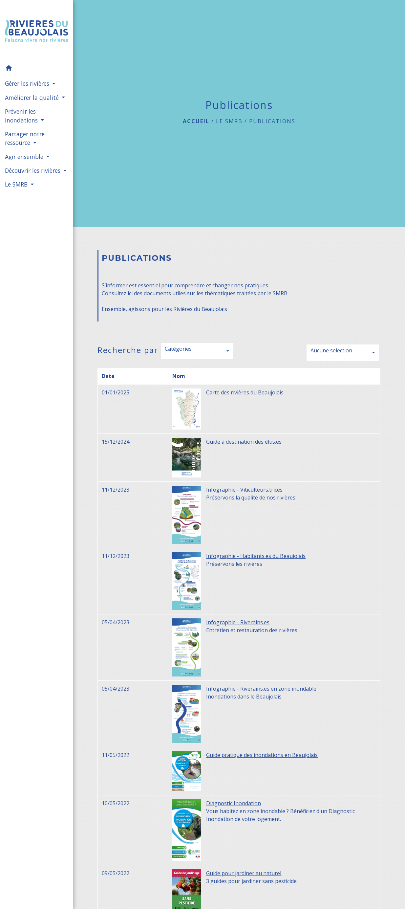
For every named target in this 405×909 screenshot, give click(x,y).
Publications (272, 121)
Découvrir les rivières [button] (33, 170)
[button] (36, 69)
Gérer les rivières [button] (28, 83)
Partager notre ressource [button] (25, 138)
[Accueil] (36, 30)
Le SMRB (229, 121)
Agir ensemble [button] (25, 157)
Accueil (196, 121)
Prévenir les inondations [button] (22, 115)
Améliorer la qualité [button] (32, 97)
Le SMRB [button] (17, 184)
